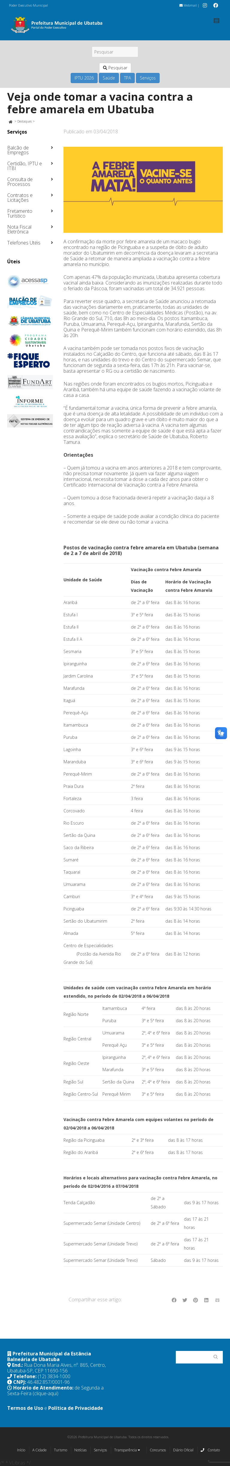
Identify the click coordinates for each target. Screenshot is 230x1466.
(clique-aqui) (45, 1393)
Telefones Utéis (23, 242)
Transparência (127, 1450)
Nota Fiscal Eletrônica (19, 229)
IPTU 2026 (84, 78)
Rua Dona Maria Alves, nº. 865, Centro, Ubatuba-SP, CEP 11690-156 (56, 1368)
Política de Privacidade (75, 1408)
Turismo (60, 1450)
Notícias (80, 1450)
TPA (127, 78)
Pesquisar (115, 68)
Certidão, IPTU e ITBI (24, 166)
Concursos (158, 1450)
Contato (210, 1450)
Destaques (24, 121)
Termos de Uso (25, 1408)
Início (21, 1450)
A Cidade (39, 1450)
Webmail (188, 5)
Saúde (109, 78)
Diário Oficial (183, 1450)
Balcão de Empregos (18, 150)
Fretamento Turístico (19, 213)
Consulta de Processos (20, 181)
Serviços (148, 78)
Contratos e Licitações (20, 197)
